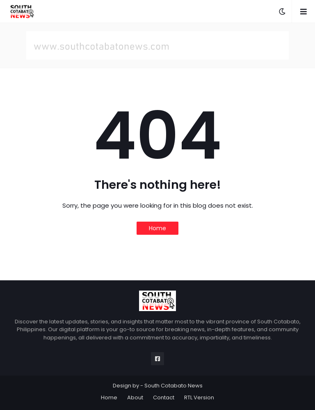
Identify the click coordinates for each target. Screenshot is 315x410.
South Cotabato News (173, 385)
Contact (163, 397)
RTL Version (199, 397)
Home (157, 228)
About (135, 397)
